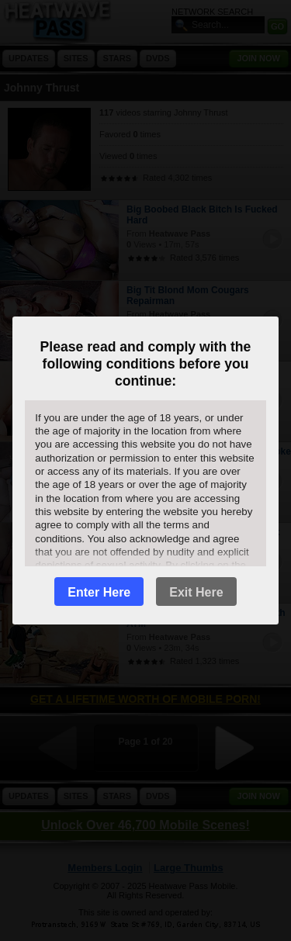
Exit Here (196, 592)
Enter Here (99, 592)
